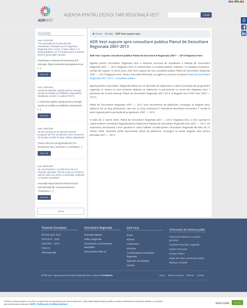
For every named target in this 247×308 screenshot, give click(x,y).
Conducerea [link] (133, 257)
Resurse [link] (190, 275)
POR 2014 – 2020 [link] (50, 240)
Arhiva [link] (61, 211)
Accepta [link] (237, 302)
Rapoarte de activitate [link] (138, 274)
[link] (229, 1)
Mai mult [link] (44, 74)
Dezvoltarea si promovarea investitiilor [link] (98, 251)
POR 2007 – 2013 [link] (50, 245)
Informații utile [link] (49, 254)
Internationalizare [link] (93, 240)
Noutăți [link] (109, 33)
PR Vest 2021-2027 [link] (51, 236)
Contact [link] (131, 278)
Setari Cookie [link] (222, 302)
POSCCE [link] (46, 249)
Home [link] (97, 33)
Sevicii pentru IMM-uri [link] (95, 257)
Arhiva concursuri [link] (176, 275)
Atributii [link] (130, 252)
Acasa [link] (130, 248)
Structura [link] (131, 261)
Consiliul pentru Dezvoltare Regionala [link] (140, 268)
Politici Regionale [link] (92, 244)
